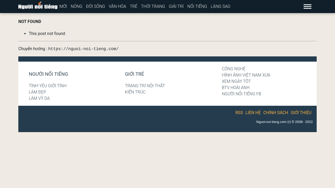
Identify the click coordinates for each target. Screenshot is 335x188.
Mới (63, 6)
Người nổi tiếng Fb (241, 93)
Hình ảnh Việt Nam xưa (246, 75)
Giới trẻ (134, 74)
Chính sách (275, 112)
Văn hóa (117, 6)
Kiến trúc (135, 92)
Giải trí (176, 6)
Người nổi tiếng (48, 74)
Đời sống (95, 6)
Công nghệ (233, 68)
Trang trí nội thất (145, 85)
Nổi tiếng (197, 6)
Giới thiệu (301, 112)
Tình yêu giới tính (47, 85)
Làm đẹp (37, 92)
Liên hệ (253, 112)
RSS (239, 112)
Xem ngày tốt (236, 81)
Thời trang (153, 6)
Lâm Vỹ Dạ (39, 98)
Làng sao (220, 6)
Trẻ (133, 6)
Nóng (76, 6)
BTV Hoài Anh (236, 87)
